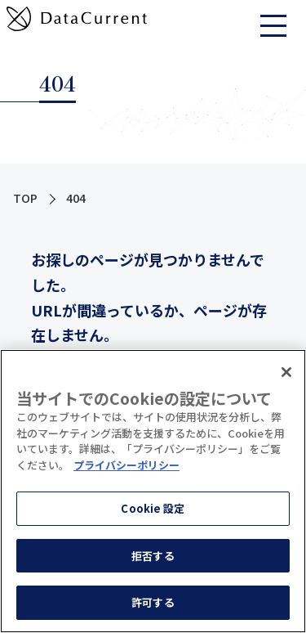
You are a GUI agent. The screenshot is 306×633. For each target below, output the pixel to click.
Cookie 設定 (152, 508)
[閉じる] (286, 372)
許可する (153, 602)
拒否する (153, 555)
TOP (25, 197)
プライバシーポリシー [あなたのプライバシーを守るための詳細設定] (126, 465)
